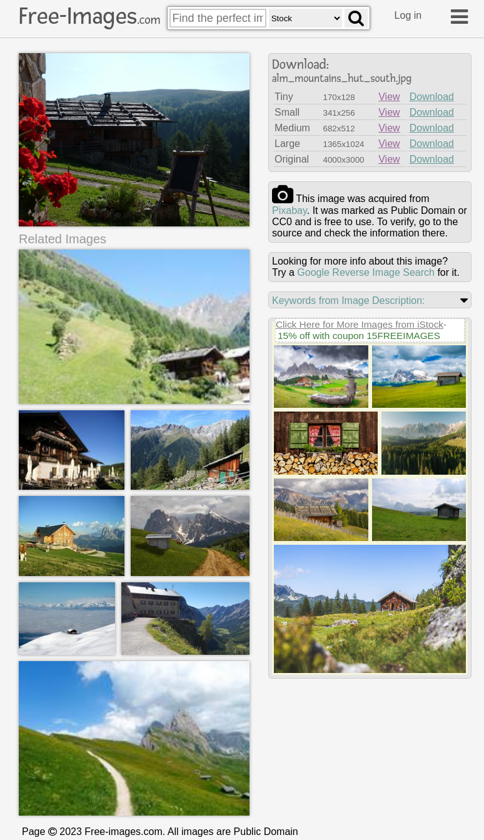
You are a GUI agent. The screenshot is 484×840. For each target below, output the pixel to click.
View (389, 96)
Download (432, 96)
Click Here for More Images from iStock (359, 324)
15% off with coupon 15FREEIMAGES (359, 335)
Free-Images (89, 16)
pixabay (289, 210)
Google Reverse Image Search (366, 272)
